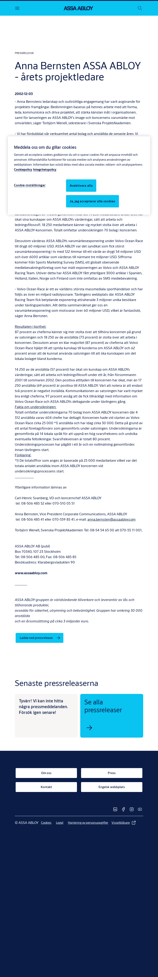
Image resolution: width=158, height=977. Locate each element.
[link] (39, 638)
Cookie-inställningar (29, 185)
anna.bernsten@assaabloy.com (111, 519)
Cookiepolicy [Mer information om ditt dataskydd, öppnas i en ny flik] (23, 169)
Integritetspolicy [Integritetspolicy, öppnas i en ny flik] (44, 169)
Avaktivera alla (81, 185)
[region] (79, 175)
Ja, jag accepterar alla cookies (92, 201)
